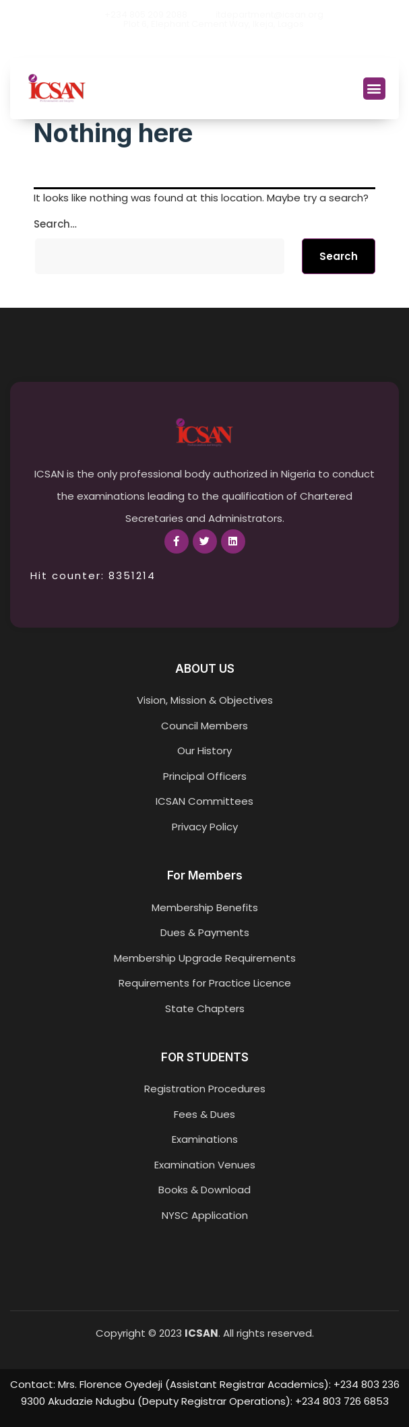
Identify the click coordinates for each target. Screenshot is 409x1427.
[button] (374, 88)
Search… (55, 224)
